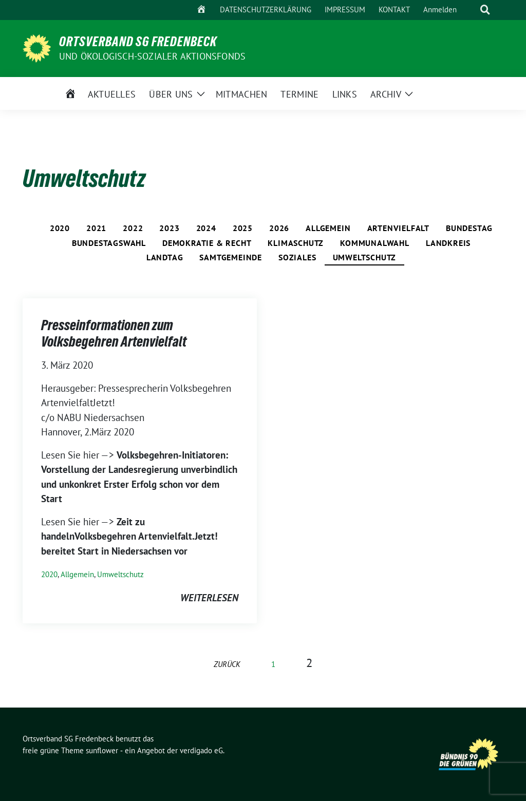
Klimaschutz (296, 243)
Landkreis (448, 243)
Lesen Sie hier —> (79, 455)
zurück (227, 664)
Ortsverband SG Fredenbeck (138, 41)
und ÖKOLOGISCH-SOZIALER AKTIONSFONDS (152, 56)
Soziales (297, 257)
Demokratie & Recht (206, 243)
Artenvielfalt (398, 228)
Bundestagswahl (109, 243)
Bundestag (469, 228)
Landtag (164, 257)
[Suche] (470, 10)
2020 (60, 228)
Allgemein (328, 228)
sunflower (102, 750)
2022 (133, 228)
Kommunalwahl (374, 243)
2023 (169, 228)
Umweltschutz (365, 257)
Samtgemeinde (230, 257)
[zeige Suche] (485, 10)
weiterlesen (209, 598)
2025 (243, 228)
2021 (96, 228)
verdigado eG (201, 750)
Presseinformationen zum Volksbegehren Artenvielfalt (113, 333)
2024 (206, 228)
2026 (279, 228)
